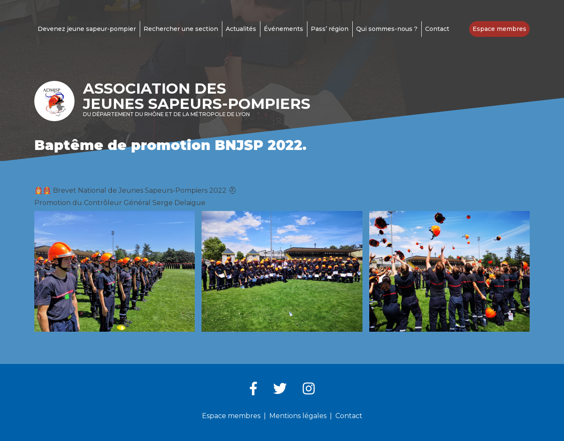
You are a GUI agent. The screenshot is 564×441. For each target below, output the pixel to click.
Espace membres (499, 29)
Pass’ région (329, 29)
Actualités (241, 29)
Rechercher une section (181, 29)
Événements (283, 29)
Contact (437, 29)
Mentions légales (297, 416)
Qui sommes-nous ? (386, 29)
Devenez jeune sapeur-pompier (87, 29)
